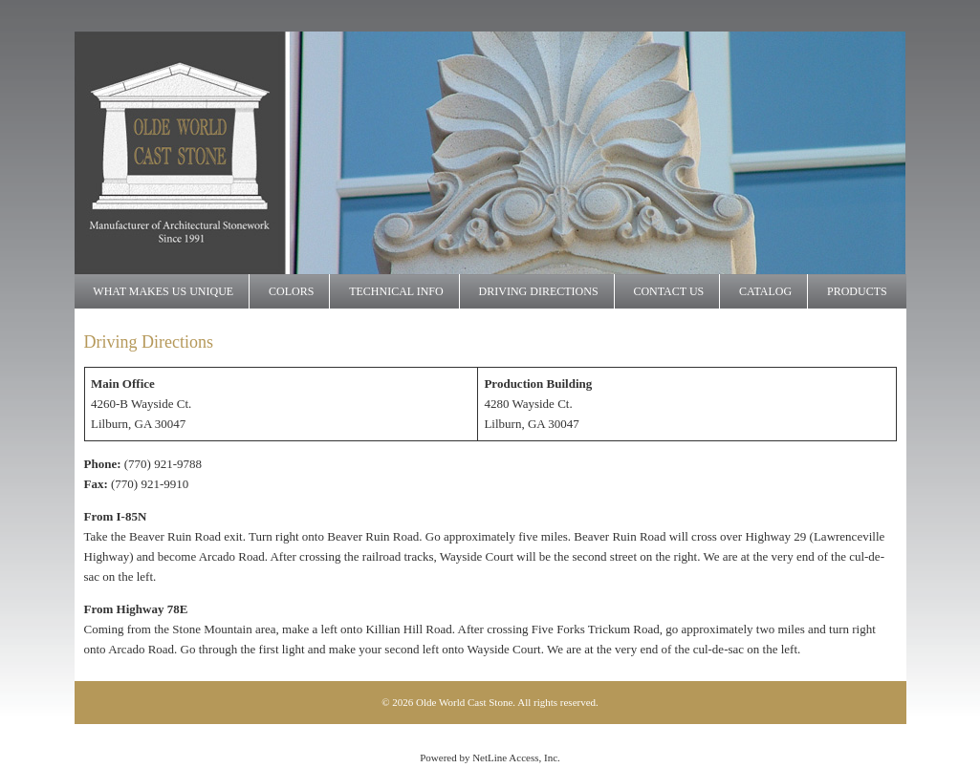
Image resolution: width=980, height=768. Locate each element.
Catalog (765, 291)
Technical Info (396, 291)
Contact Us (668, 291)
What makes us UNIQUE (163, 291)
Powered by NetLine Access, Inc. (490, 757)
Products (857, 291)
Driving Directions (539, 291)
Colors (291, 291)
